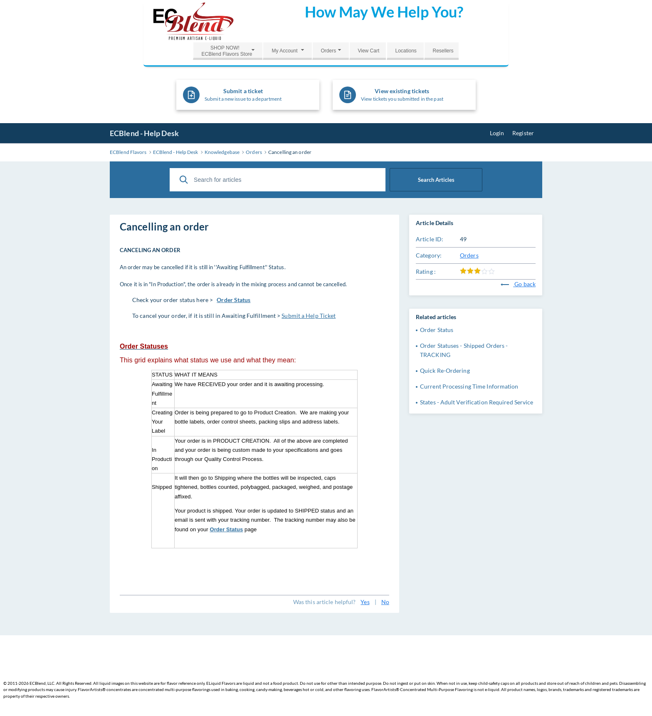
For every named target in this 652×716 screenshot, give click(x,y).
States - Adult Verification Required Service (476, 402)
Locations (405, 51)
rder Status (235, 299)
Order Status (436, 329)
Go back (518, 283)
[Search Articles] (184, 179)
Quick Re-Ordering (445, 370)
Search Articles (436, 179)
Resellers (442, 51)
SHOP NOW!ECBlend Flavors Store (226, 51)
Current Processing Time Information (469, 386)
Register (523, 132)
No (385, 601)
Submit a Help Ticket (309, 315)
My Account (284, 51)
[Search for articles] (277, 179)
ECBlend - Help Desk (144, 133)
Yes (365, 601)
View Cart (368, 51)
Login (497, 132)
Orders (328, 51)
